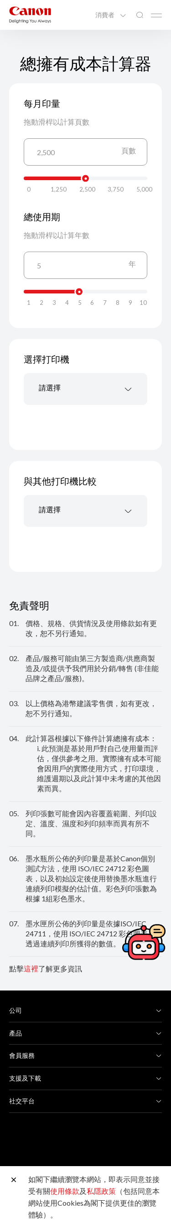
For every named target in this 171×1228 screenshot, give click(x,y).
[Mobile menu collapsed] (156, 15)
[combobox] (85, 389)
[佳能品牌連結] (30, 14)
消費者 (105, 15)
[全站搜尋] (139, 15)
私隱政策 (101, 1191)
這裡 (31, 968)
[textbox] (85, 389)
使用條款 (64, 1191)
